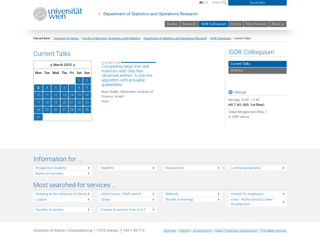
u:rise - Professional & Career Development (252, 201)
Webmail (172, 194)
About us (277, 24)
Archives (237, 70)
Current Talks (240, 64)
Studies (172, 24)
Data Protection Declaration (236, 230)
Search (219, 2)
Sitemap (169, 230)
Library (105, 199)
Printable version (273, 230)
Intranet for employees (247, 194)
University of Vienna (66, 38)
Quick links (257, 3)
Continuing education (246, 168)
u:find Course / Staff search (121, 194)
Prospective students (51, 168)
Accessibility (202, 230)
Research (189, 24)
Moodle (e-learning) (179, 199)
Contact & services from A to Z (123, 210)
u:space (41, 199)
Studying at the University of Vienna (61, 194)
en (203, 3)
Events (236, 24)
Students (107, 168)
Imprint (184, 230)
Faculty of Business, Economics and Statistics (111, 38)
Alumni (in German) (49, 173)
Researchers (175, 168)
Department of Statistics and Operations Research (150, 14)
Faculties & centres (50, 210)
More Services (256, 24)
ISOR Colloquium (213, 24)
